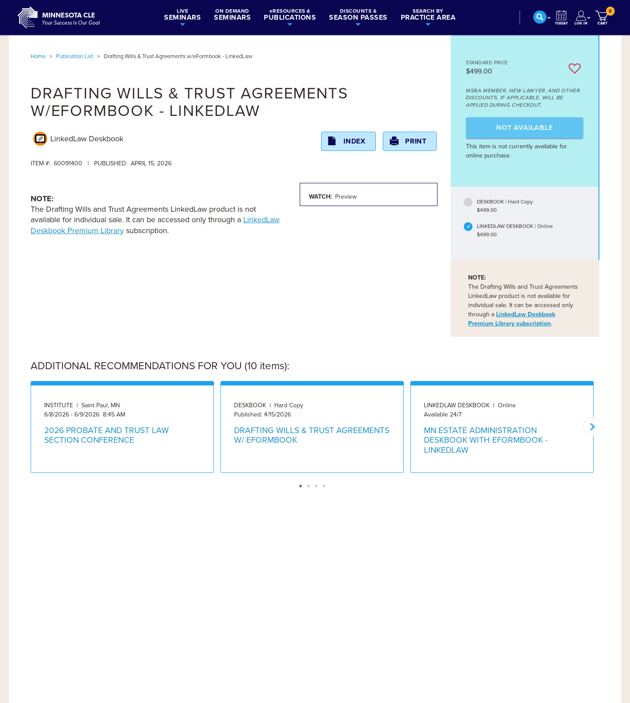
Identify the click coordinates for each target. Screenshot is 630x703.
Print (416, 141)
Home (38, 56)
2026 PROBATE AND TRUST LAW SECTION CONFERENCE (106, 435)
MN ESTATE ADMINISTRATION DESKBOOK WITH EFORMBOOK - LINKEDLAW (486, 440)
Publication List (74, 56)
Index (354, 141)
